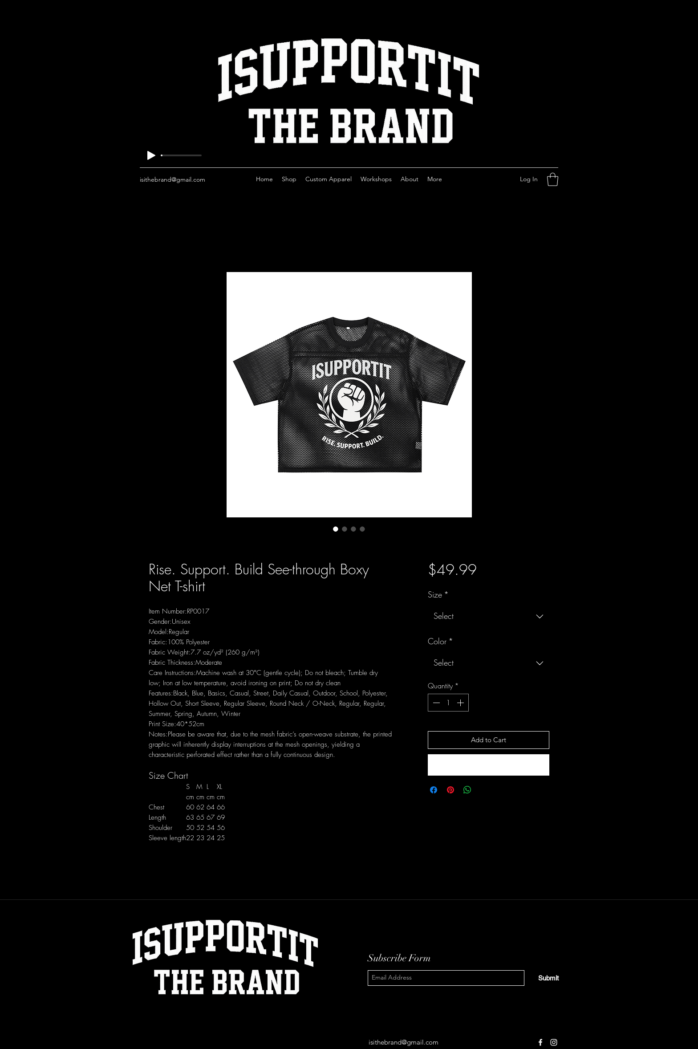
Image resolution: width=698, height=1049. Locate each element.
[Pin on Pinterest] (450, 790)
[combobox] (488, 616)
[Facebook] (474, 179)
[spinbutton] (448, 702)
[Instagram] (487, 179)
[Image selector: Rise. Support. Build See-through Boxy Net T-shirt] (335, 528)
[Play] (151, 155)
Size (438, 594)
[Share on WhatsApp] (467, 790)
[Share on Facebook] (433, 790)
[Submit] (548, 978)
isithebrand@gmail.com (172, 179)
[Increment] (461, 702)
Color (440, 641)
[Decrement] (435, 702)
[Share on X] (484, 790)
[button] (552, 179)
